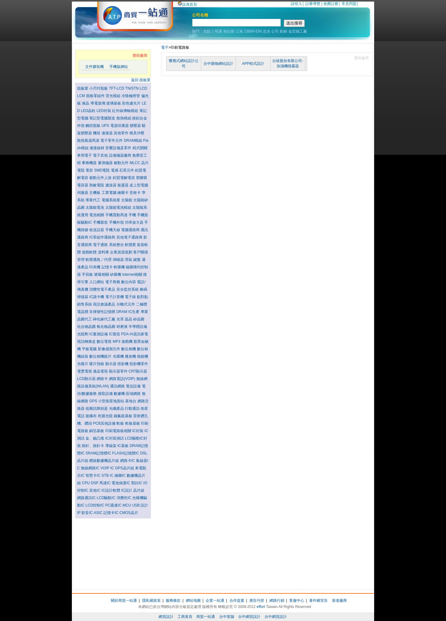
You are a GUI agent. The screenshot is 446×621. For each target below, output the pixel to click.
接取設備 (106, 393)
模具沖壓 (136, 133)
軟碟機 (120, 267)
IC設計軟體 (111, 490)
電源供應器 (120, 125)
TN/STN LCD (136, 88)
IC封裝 (138, 431)
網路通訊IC (87, 498)
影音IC (87, 513)
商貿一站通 (205, 616)
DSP (95, 483)
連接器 (108, 133)
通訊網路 (118, 386)
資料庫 (104, 252)
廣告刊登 (256, 600)
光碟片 (83, 364)
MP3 (117, 341)
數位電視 (104, 341)
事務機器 (90, 163)
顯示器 (111, 364)
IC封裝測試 (115, 438)
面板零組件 (96, 96)
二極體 (141, 304)
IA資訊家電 (138, 334)
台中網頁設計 (249, 616)
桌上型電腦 (138, 185)
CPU (86, 483)
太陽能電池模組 (118, 207)
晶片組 (138, 490)
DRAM (122, 312)
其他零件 (121, 133)
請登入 (296, 4)
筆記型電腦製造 (102, 118)
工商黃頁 (184, 616)
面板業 (83, 88)
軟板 (120, 423)
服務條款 (173, 600)
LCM (81, 96)
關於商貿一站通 (124, 600)
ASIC (98, 513)
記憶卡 (108, 267)
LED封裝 (104, 111)
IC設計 (127, 490)
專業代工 (93, 200)
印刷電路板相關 (118, 431)
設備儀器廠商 (120, 155)
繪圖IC (121, 475)
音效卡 (135, 192)
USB (136, 505)
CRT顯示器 (138, 371)
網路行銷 (276, 600)
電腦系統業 (111, 200)
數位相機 (129, 349)
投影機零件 (138, 364)
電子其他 (101, 155)
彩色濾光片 (132, 103)
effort (261, 607)
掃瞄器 (119, 259)
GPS (93, 401)
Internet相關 (132, 274)
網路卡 (103, 379)
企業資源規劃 (121, 252)
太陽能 (127, 200)
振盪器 (123, 185)
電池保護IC (121, 483)
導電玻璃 (98, 103)
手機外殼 (117, 222)
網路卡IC (128, 460)
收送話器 (97, 230)
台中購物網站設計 (218, 63)
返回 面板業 (141, 80)
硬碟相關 (102, 274)
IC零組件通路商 (102, 237)
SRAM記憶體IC (98, 453)
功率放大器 (134, 222)
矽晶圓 (138, 319)
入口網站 (97, 282)
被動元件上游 (100, 178)
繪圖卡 (123, 192)
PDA (125, 334)
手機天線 (113, 230)
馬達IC (105, 483)
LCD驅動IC (106, 498)
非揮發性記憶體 (102, 312)
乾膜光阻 (106, 416)
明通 (218, 31)
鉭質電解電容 (124, 178)
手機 (133, 215)
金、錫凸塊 (95, 438)
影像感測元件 (109, 349)
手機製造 (101, 222)
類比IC (137, 483)
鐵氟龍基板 (123, 416)
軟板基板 (133, 423)
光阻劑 (83, 334)
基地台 (131, 401)
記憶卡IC (111, 513)
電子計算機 (115, 297)
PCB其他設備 (104, 423)
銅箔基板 (97, 431)
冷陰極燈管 (131, 96)
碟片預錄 (97, 364)
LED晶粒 (89, 111)
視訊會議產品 (104, 304)
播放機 (131, 356)
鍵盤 (137, 259)
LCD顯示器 (87, 379)
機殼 (97, 133)
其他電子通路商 (129, 237)
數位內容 (129, 282)
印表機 (95, 267)
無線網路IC (90, 468)
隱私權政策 (151, 600)
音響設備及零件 (118, 148)
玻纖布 (91, 416)
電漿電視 (85, 371)
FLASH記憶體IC (126, 453)
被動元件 (121, 163)
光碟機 (119, 356)
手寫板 (88, 274)
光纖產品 (117, 408)
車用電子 (85, 155)
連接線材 (97, 148)
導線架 (111, 446)
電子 (164, 47)
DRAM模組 (133, 140)
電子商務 (113, 282)
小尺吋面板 (99, 88)
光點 (207, 31)
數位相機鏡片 (100, 356)
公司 (275, 31)
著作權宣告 (318, 600)
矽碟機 (116, 274)
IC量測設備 (99, 334)
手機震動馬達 (117, 215)
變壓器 (136, 125)
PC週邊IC (114, 505)
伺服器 (83, 192)
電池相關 (97, 215)
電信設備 (134, 386)
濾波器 (111, 185)
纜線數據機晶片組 (104, 460)
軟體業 (131, 245)
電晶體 (83, 312)
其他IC (95, 490)
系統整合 (117, 245)
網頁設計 (166, 616)
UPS (106, 125)
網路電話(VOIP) (122, 379)
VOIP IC (107, 468)
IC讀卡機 (97, 297)
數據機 (120, 393)
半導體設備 (138, 326)
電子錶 (131, 297)
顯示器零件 (119, 371)
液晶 (86, 103)
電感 (115, 170)
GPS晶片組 (125, 468)
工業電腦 (109, 192)
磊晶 (129, 319)
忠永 (266, 31)
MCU (127, 505)
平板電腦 (90, 349)
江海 (239, 31)
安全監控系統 (128, 289)
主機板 (95, 192)
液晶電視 (101, 371)
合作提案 (237, 600)
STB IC (108, 475)
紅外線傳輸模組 (125, 111)
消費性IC (124, 498)
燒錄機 (142, 356)
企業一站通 (215, 600)
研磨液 (122, 326)
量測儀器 (106, 163)
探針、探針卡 (93, 446)
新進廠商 (339, 600)
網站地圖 (193, 600)
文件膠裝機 (94, 67)
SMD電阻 (102, 170)
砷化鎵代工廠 (104, 319)
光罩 (120, 319)
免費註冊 (330, 4)
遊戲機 (127, 341)
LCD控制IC (95, 505)
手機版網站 (118, 67)
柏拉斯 (228, 31)
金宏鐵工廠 (297, 31)
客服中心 (296, 600)
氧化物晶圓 (106, 326)
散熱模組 (124, 118)
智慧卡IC (93, 475)
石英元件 (127, 170)
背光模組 (113, 96)
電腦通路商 (131, 230)
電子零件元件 (112, 140)
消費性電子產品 (102, 289)
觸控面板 (93, 125)
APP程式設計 (253, 63)
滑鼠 (129, 259)
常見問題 (349, 4)
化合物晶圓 (87, 326)
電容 (89, 170)
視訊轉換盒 (87, 341)
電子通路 (101, 245)
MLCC (135, 163)
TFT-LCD (117, 88)
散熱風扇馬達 (88, 140)
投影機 (123, 364)
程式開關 (140, 148)
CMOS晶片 (129, 513)
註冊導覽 (312, 4)
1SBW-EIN (253, 31)
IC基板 (123, 446)
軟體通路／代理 (98, 259)
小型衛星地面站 (111, 401)
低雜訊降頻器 (97, 408)
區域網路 (134, 393)
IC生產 (134, 312)
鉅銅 (283, 31)
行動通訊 (133, 408)
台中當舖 (226, 616)
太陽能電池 (95, 207)
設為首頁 (187, 4)
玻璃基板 (114, 103)
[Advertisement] (113, 552)
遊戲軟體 (90, 252)
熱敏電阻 (97, 185)
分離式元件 (126, 304)
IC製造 (115, 334)
